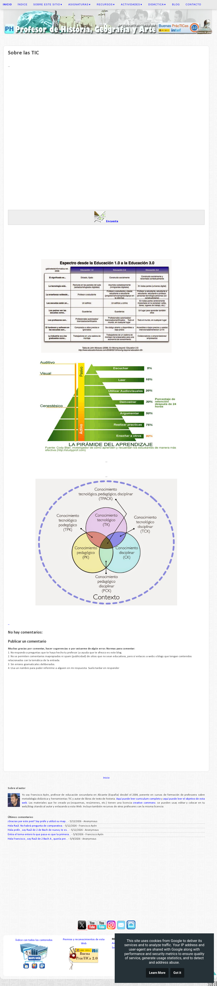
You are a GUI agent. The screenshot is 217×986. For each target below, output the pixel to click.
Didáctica (157, 4)
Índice (22, 4)
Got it (177, 973)
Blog (176, 4)
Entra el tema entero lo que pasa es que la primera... (39, 834)
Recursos (106, 4)
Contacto (193, 4)
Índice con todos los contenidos (34, 940)
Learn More (157, 973)
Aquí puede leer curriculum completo (138, 799)
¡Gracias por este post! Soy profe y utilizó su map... (38, 821)
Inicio (106, 778)
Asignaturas (79, 4)
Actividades (132, 4)
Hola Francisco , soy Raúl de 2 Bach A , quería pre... (38, 839)
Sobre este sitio (47, 4)
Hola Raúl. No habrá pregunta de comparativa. (35, 826)
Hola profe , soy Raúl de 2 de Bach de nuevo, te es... (38, 830)
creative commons (144, 803)
